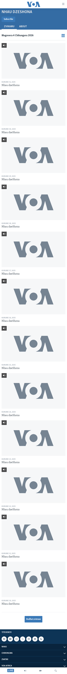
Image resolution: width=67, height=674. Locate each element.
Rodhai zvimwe (33, 619)
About (23, 26)
